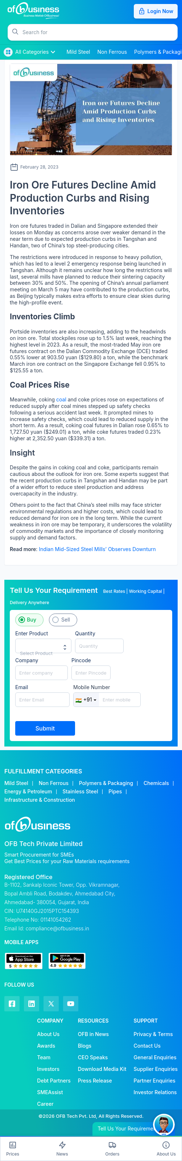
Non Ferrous (54, 783)
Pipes (115, 791)
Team (43, 1057)
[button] (99, 32)
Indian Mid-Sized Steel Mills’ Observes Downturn (97, 549)
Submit (45, 728)
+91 (86, 699)
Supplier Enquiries (156, 1069)
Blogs (84, 1046)
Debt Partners (53, 1080)
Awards (46, 1046)
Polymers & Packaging (106, 783)
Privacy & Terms (153, 1034)
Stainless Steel (80, 791)
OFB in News (93, 1034)
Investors (48, 1069)
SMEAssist (50, 1092)
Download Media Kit (102, 1069)
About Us (48, 1034)
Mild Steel (16, 783)
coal (61, 399)
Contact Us (147, 1046)
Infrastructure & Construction (39, 800)
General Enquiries (155, 1057)
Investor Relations (155, 1092)
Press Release (95, 1080)
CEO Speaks (93, 1057)
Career (45, 1104)
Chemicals (156, 783)
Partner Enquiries (154, 1080)
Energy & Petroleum (28, 791)
